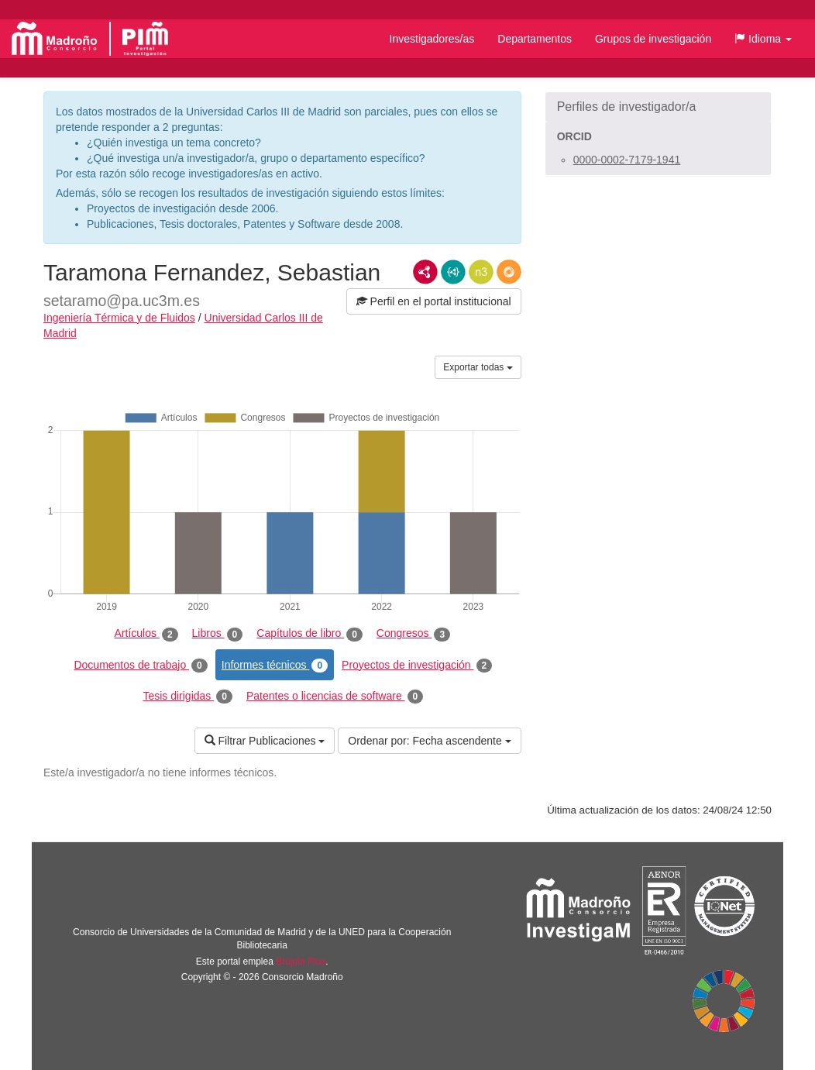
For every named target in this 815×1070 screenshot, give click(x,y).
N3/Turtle (481, 272)
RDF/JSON (509, 272)
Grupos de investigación (653, 39)
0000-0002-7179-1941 (627, 159)
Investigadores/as (432, 39)
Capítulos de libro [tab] (309, 634)
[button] (763, 38)
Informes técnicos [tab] (275, 666)
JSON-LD (453, 272)
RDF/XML (425, 272)
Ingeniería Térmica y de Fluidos (119, 317)
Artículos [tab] (146, 634)
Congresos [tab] (413, 634)
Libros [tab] (217, 634)
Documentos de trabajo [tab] (140, 666)
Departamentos (534, 39)
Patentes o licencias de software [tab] (334, 697)
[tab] (658, 107)
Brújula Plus (300, 961)
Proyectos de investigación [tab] (417, 666)
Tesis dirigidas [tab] (187, 697)
